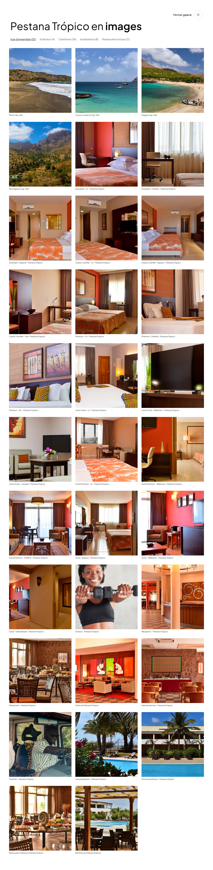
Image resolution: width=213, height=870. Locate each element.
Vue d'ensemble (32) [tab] (23, 39)
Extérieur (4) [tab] (47, 39)
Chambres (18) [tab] (67, 39)
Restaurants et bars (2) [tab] (116, 39)
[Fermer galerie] (198, 14)
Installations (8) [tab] (89, 39)
